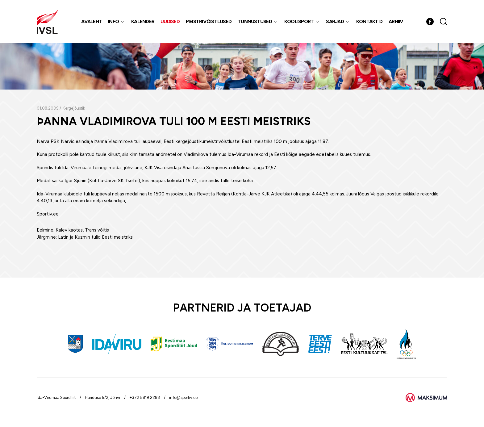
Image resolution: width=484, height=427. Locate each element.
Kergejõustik (74, 108)
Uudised (170, 21)
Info (113, 21)
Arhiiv (396, 21)
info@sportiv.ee (183, 397)
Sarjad (335, 21)
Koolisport (299, 21)
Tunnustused (255, 21)
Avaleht (91, 21)
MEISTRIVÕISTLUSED (209, 21)
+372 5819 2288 (144, 397)
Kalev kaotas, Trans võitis (82, 230)
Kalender (142, 21)
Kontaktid (369, 21)
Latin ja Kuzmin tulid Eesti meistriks (95, 237)
